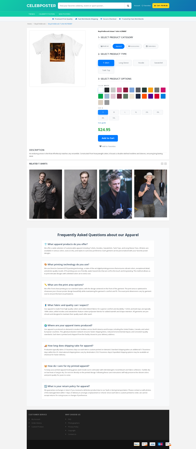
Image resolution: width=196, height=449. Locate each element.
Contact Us (72, 434)
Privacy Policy (73, 427)
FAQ (69, 419)
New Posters (64, 14)
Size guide (102, 123)
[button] (100, 90)
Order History (37, 423)
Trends (32, 14)
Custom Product (38, 427)
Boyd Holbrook (40, 24)
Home (29, 24)
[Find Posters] (91, 6)
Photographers (74, 423)
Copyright (71, 430)
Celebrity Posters (47, 14)
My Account (36, 419)
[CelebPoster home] (41, 6)
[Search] (128, 6)
